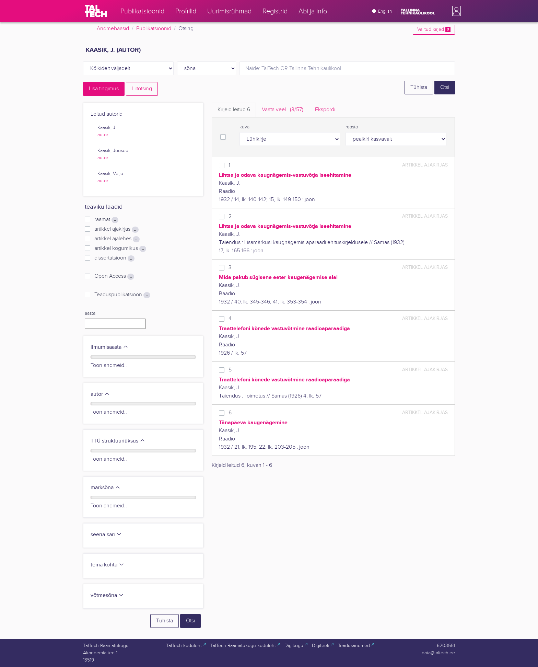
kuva (244, 127)
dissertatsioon (114, 258)
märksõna (105, 487)
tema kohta (107, 565)
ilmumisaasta (109, 347)
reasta (352, 127)
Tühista (418, 87)
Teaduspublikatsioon (122, 294)
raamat (106, 219)
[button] (455, 11)
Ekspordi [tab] (325, 109)
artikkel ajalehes (117, 238)
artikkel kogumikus (120, 248)
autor (102, 135)
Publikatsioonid (153, 28)
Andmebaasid (113, 28)
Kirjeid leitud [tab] (234, 109)
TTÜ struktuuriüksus (118, 441)
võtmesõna (107, 595)
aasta (90, 313)
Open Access (114, 276)
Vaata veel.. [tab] (282, 109)
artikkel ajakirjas (116, 229)
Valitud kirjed (434, 29)
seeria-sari (106, 534)
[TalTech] (96, 11)
